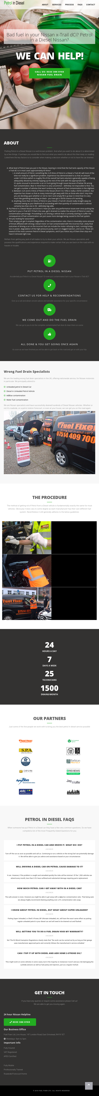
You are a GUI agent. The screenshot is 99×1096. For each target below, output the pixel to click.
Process (69, 5)
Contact (90, 5)
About (45, 5)
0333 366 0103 (20, 1022)
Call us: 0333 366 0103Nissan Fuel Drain (49, 73)
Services (56, 5)
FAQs (80, 5)
